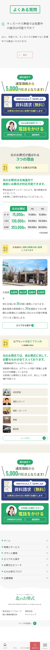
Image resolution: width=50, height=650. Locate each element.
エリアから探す (25, 325)
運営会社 (29, 611)
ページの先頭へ (25, 623)
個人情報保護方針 (10, 614)
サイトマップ (30, 614)
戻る (25, 55)
